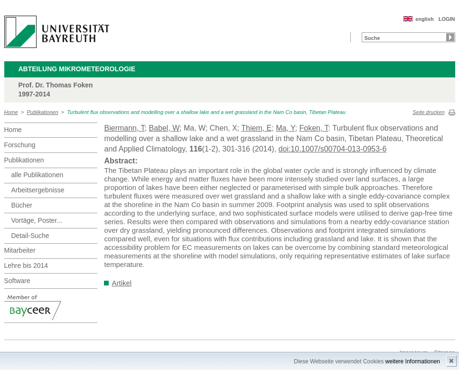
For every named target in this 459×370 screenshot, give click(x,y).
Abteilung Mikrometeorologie (77, 69)
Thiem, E (256, 128)
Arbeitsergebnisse (38, 190)
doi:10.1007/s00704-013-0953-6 (333, 149)
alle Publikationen (37, 175)
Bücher (21, 205)
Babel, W (164, 128)
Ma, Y (285, 128)
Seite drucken (428, 112)
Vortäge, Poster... (36, 220)
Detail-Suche (30, 235)
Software (17, 281)
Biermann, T (124, 128)
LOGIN (447, 19)
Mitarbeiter (20, 250)
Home (11, 112)
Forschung (20, 145)
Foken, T (313, 128)
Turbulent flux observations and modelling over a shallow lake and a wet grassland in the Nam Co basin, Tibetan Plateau (206, 112)
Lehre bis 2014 (26, 265)
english (424, 19)
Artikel (122, 283)
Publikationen (42, 112)
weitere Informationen (412, 361)
